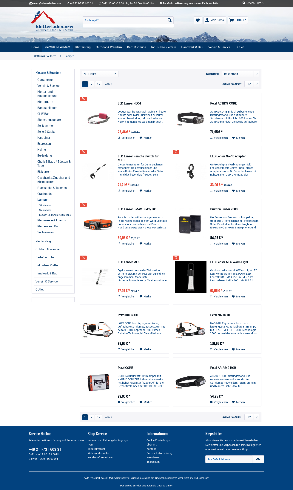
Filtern (90, 74)
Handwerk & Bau (46, 273)
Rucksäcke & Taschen (52, 188)
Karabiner (43, 138)
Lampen (42, 200)
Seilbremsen (45, 232)
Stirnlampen (45, 205)
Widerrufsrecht (96, 449)
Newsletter (152, 457)
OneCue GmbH (164, 485)
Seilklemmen (45, 126)
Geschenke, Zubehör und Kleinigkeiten (53, 180)
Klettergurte (45, 102)
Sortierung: (212, 74)
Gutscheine (45, 80)
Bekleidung (44, 155)
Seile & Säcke (46, 132)
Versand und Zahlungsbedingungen (108, 440)
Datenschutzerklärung (159, 453)
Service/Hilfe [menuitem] (252, 3)
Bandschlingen (47, 108)
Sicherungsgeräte (49, 120)
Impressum (153, 461)
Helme (41, 150)
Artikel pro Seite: (232, 84)
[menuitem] (128, 21)
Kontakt (151, 449)
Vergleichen (126, 137)
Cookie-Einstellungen (158, 440)
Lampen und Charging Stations (55, 214)
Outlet (40, 289)
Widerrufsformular (98, 453)
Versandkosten (138, 477)
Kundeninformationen (100, 457)
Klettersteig (43, 241)
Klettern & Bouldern (48, 73)
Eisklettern (44, 172)
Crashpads (44, 194)
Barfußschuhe (45, 257)
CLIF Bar (43, 114)
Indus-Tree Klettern (48, 265)
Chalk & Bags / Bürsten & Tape (54, 163)
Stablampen (45, 209)
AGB (90, 444)
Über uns (151, 444)
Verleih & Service (48, 86)
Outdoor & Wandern (48, 249)
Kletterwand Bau (48, 226)
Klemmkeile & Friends (51, 220)
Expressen (44, 144)
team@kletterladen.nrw (47, 3)
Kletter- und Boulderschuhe (47, 94)
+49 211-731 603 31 (81, 3)
